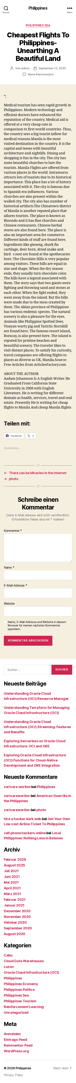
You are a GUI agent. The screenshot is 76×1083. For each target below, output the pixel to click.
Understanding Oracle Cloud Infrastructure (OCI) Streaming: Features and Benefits (37, 727)
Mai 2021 (11, 882)
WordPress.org (16, 1051)
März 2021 (12, 894)
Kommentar (13, 531)
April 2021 (12, 888)
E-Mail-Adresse (15, 585)
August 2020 (14, 934)
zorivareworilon (17, 796)
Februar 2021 (15, 900)
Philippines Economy (21, 984)
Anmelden (12, 1034)
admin (25, 68)
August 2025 (14, 865)
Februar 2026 (15, 859)
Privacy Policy (13, 1075)
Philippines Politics (19, 990)
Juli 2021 (11, 871)
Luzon (9, 967)
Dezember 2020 (17, 911)
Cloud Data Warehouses (24, 961)
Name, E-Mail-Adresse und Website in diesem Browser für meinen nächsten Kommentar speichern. (37, 625)
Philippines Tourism (20, 1001)
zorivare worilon (17, 787)
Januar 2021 (14, 905)
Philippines (38, 8)
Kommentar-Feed (18, 1045)
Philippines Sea (38, 25)
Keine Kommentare (41, 74)
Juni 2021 (12, 877)
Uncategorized (16, 1012)
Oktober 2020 (15, 922)
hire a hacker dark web (22, 819)
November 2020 (17, 917)
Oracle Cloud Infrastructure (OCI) (31, 972)
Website (9, 603)
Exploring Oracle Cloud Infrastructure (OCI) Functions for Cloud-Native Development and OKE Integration (35, 760)
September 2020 (18, 928)
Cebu (8, 955)
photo (41, 810)
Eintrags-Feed (15, 1040)
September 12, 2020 (52, 68)
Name (9, 567)
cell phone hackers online (25, 833)
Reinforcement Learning (24, 1007)
